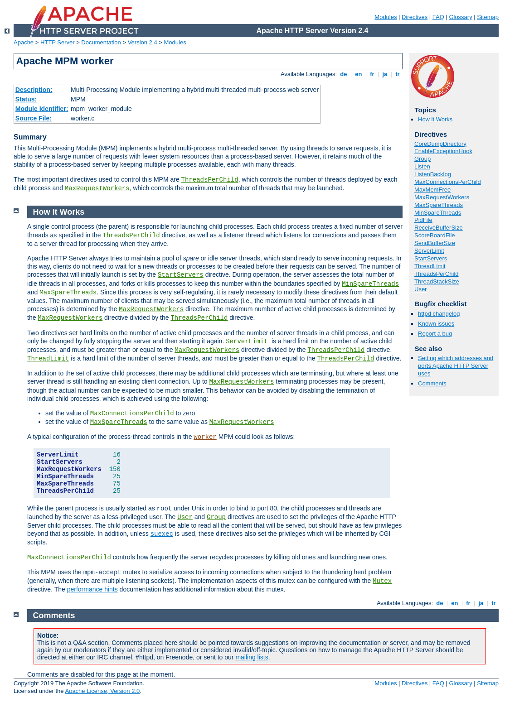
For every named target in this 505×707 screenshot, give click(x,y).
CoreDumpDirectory (440, 143)
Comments (432, 383)
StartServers (430, 258)
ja (385, 74)
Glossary (460, 17)
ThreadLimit (430, 266)
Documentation (101, 42)
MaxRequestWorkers (97, 188)
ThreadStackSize (436, 281)
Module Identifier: (41, 108)
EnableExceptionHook (443, 151)
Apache (24, 42)
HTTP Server (57, 42)
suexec (162, 534)
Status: (26, 99)
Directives (414, 17)
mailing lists (251, 657)
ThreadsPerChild (209, 179)
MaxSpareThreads (438, 205)
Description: (34, 89)
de (344, 74)
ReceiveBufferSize (438, 227)
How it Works (435, 119)
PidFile (423, 219)
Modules (385, 17)
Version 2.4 (142, 42)
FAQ (438, 17)
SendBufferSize (434, 243)
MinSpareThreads (437, 212)
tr (398, 74)
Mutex (382, 581)
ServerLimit (429, 250)
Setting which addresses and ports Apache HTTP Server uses (455, 366)
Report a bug (435, 333)
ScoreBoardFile (434, 235)
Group (422, 158)
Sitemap (488, 17)
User (420, 289)
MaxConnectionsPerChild (447, 181)
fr (372, 74)
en (359, 74)
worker (205, 437)
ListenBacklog (432, 174)
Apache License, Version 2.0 (102, 691)
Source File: (33, 118)
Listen (422, 166)
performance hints (92, 589)
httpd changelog (439, 313)
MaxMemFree (432, 189)
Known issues (436, 323)
